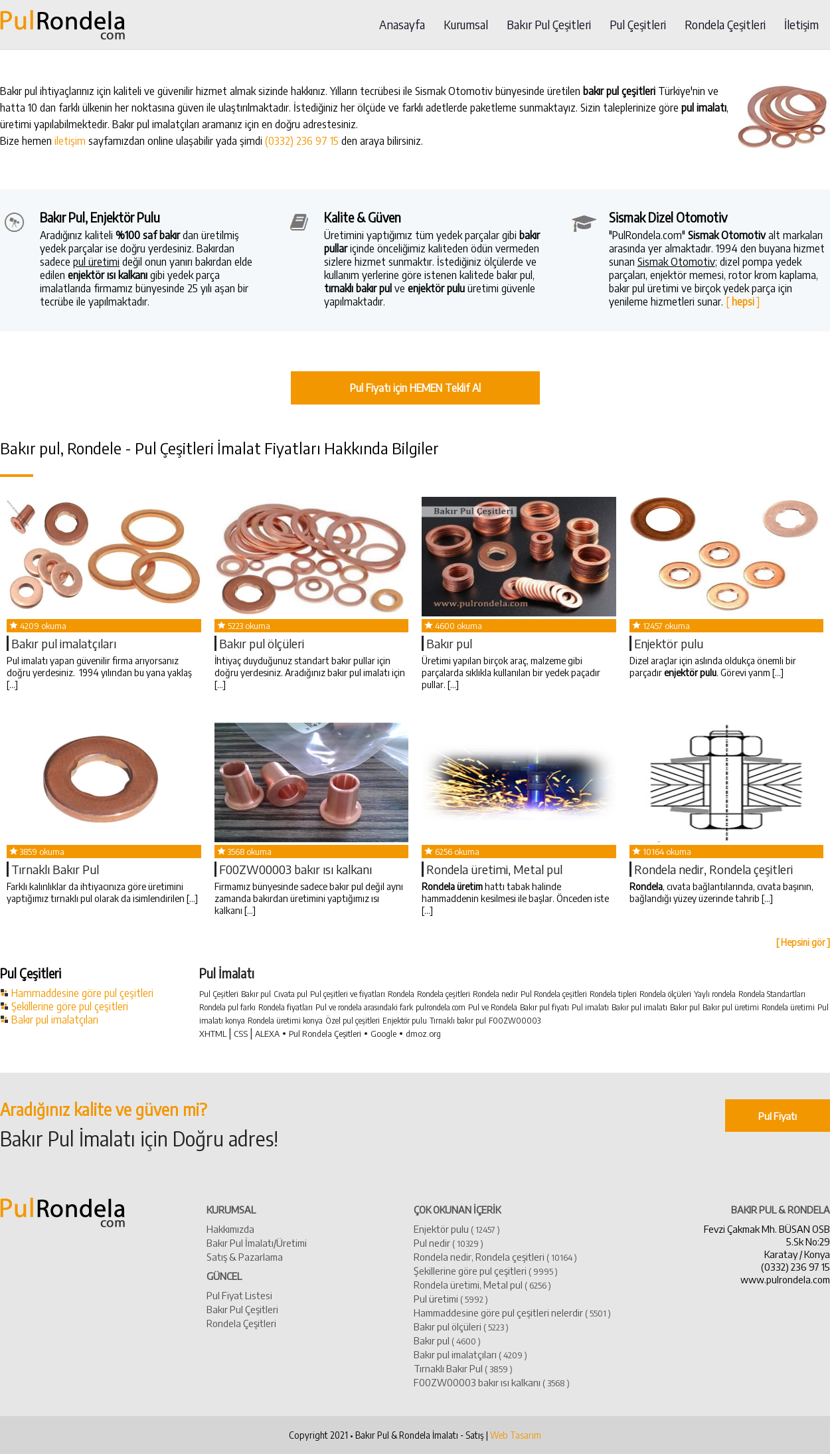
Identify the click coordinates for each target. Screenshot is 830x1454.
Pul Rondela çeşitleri (554, 994)
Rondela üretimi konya (285, 1021)
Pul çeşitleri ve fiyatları (347, 994)
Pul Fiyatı (777, 1115)
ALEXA (267, 1033)
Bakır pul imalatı (639, 1007)
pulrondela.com (440, 1007)
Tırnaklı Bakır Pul (55, 869)
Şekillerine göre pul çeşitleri (69, 1006)
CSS (241, 1033)
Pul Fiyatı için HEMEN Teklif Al (415, 388)
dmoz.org (423, 1033)
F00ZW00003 (514, 1021)
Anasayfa (402, 24)
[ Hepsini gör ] (803, 942)
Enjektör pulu (668, 643)
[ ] (743, 301)
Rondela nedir (495, 994)
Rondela (401, 994)
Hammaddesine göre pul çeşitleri (82, 993)
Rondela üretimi (788, 1007)
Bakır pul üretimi (731, 1007)
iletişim (70, 140)
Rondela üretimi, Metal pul (494, 869)
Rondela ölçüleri (665, 994)
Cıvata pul (290, 994)
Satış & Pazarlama (245, 1256)
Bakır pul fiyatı (544, 1007)
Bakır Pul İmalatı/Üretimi (257, 1242)
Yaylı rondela (715, 994)
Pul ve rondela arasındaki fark (364, 1007)
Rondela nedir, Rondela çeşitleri (713, 869)
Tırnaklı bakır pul (458, 1021)
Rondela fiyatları (285, 1007)
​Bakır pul (449, 643)
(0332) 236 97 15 (302, 140)
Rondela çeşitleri (443, 994)
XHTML (212, 1033)
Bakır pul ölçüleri (261, 643)
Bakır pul (256, 994)
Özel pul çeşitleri (352, 1021)
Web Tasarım (515, 1435)
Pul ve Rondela (492, 1007)
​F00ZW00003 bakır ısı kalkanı (295, 869)
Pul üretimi (451, 1298)
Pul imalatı (590, 1007)
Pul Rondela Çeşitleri (325, 1033)
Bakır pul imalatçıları (54, 1019)
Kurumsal (466, 24)
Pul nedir (448, 1242)
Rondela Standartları (771, 994)
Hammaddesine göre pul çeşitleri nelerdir (512, 1312)
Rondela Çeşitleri (725, 24)
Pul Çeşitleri (638, 24)
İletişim (801, 24)
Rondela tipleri (613, 994)
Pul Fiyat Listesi (239, 1295)
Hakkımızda (230, 1228)
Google (383, 1033)
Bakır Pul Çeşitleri (549, 24)
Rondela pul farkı (227, 1007)
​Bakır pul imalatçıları (63, 643)
